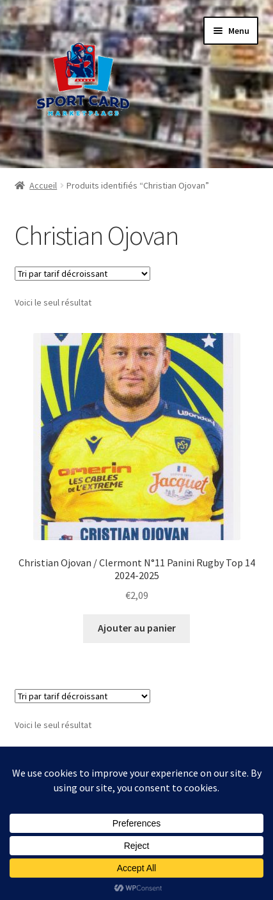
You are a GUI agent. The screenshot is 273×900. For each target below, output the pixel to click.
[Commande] (82, 274)
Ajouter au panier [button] (137, 627)
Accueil (43, 185)
